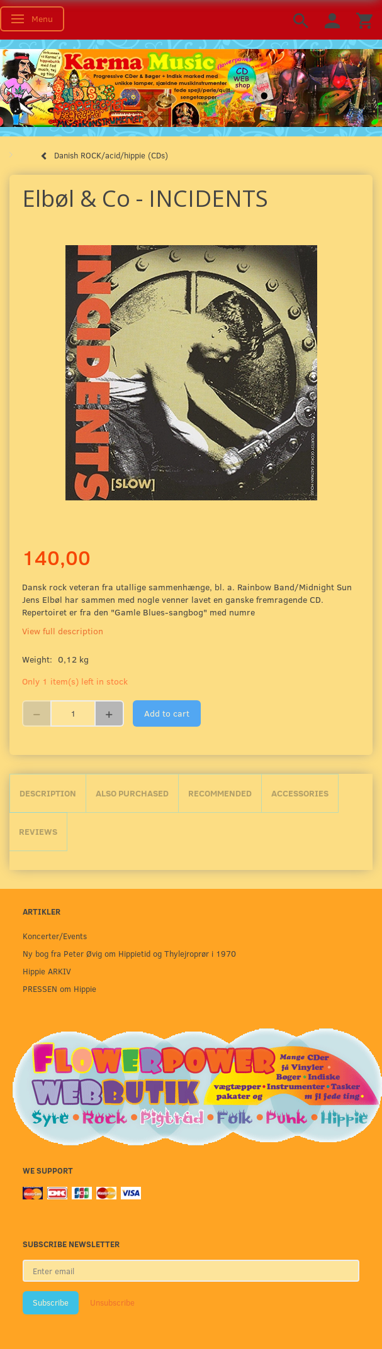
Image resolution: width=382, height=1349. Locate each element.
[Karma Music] (191, 86)
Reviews (38, 831)
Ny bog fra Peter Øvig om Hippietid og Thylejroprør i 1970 (129, 953)
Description (48, 793)
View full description (62, 631)
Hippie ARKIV (47, 971)
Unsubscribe (112, 1302)
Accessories (300, 793)
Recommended (220, 793)
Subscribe (51, 1302)
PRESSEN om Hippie (59, 988)
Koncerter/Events (55, 935)
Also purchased (132, 793)
